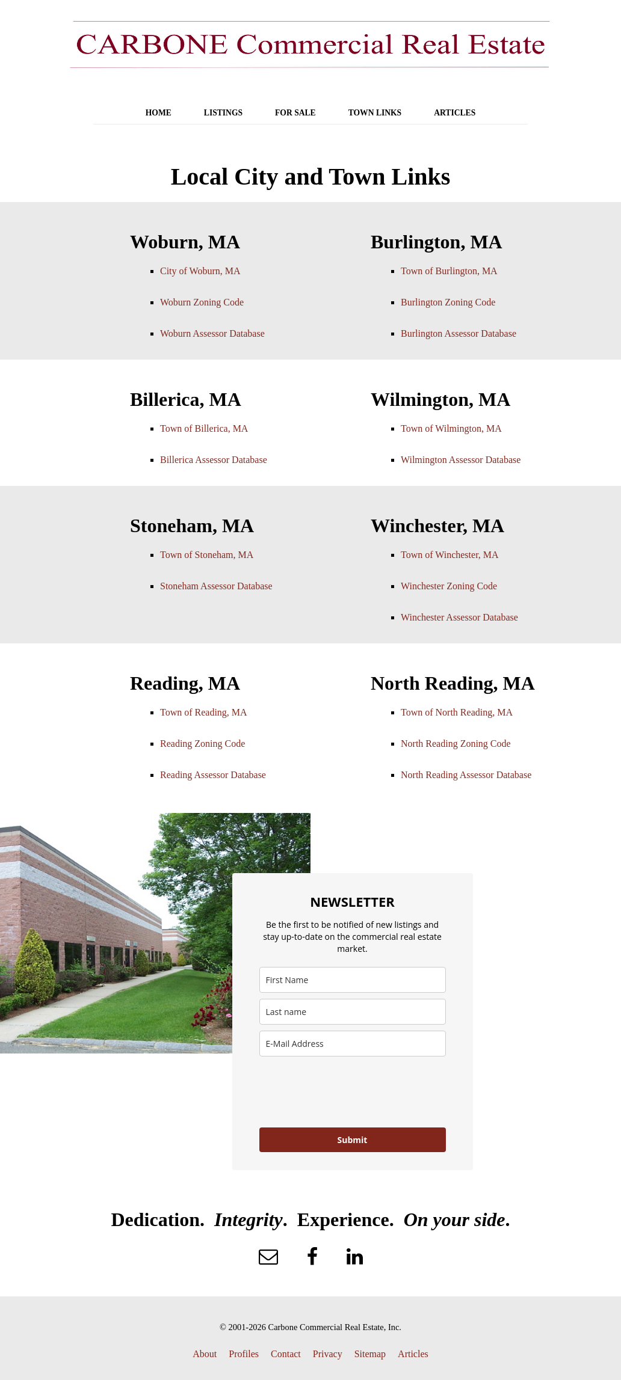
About (205, 1354)
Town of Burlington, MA (449, 271)
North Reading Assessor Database (466, 775)
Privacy (327, 1354)
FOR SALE (295, 112)
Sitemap (370, 1354)
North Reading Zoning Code (456, 743)
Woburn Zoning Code (202, 302)
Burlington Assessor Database (458, 333)
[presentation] (350, 1092)
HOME (158, 112)
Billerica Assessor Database (213, 460)
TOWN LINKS (375, 112)
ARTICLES (454, 112)
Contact (286, 1354)
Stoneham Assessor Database (216, 586)
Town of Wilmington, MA (451, 428)
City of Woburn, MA (200, 271)
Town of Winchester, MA (450, 555)
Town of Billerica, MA (204, 428)
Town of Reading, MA (203, 712)
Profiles (244, 1354)
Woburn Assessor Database (212, 333)
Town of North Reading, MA (457, 712)
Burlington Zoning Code (448, 302)
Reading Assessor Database (213, 775)
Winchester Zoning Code (449, 586)
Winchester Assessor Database (459, 617)
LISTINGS (223, 112)
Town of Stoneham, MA (206, 555)
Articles (413, 1354)
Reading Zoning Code (202, 743)
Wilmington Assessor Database (461, 460)
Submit (353, 1139)
